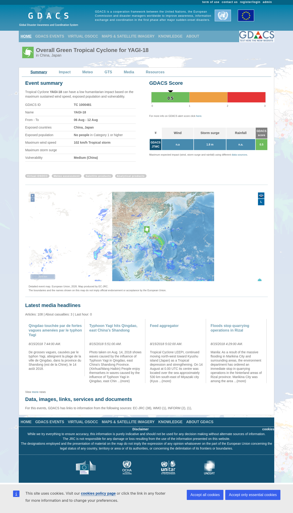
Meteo (87, 72)
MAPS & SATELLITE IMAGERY (128, 36)
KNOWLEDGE (170, 36)
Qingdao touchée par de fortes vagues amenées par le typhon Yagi (55, 330)
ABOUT (192, 36)
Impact (65, 72)
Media (129, 72)
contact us (230, 2)
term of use (211, 2)
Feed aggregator (164, 326)
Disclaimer (141, 429)
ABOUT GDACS (199, 422)
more (35, 392)
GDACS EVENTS (49, 36)
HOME (26, 36)
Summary (38, 72)
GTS (108, 72)
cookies (268, 429)
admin (267, 2)
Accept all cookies (205, 495)
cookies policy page (98, 493)
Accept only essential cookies (253, 495)
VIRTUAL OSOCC (83, 36)
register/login (250, 2)
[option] (55, 347)
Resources (155, 72)
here (198, 116)
